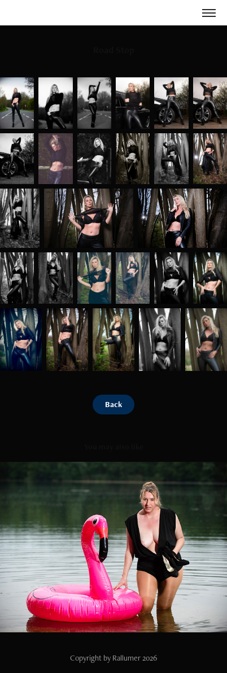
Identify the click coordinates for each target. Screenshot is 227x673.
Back (113, 404)
